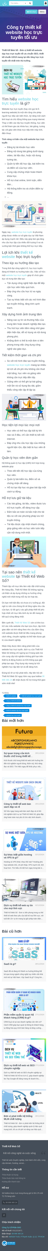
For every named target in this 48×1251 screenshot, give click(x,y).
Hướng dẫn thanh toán (11, 1182)
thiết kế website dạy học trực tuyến (17, 710)
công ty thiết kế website (13, 701)
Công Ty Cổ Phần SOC (11, 1227)
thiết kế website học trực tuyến (31, 696)
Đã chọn (31, 12)
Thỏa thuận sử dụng (10, 1175)
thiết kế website (11, 696)
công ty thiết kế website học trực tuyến (18, 705)
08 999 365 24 (10, 1202)
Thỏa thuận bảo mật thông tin (13, 1178)
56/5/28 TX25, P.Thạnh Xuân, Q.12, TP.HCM (26, 1237)
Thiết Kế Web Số (22, 623)
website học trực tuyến (22, 232)
